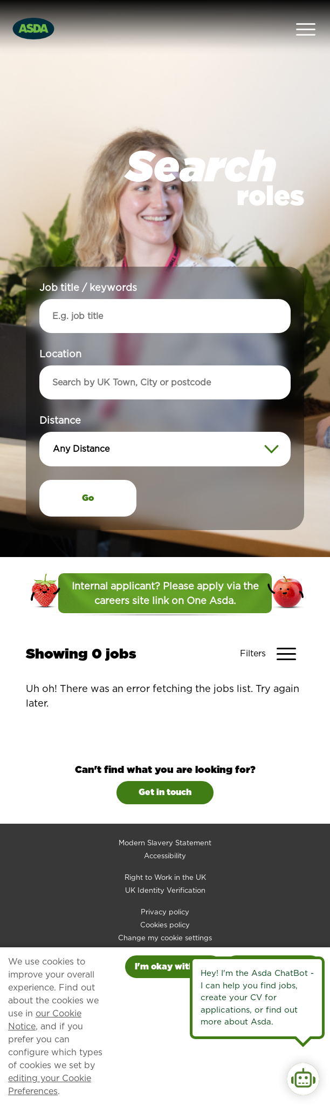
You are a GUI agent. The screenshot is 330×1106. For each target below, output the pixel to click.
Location (60, 329)
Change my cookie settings (165, 914)
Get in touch (165, 768)
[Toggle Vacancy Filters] (272, 629)
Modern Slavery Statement (165, 819)
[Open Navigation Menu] (306, 16)
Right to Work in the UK (165, 853)
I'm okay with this (173, 966)
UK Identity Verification (165, 866)
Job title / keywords (88, 263)
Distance (60, 396)
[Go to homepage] (33, 15)
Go (88, 474)
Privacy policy (165, 888)
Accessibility (165, 831)
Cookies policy (165, 901)
